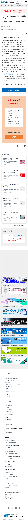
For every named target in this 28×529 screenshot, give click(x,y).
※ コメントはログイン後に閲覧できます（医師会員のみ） (14, 240)
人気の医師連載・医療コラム (11, 378)
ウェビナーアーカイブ (11, 391)
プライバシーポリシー (9, 483)
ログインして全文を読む (14, 90)
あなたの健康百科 (10, 432)
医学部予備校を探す (9, 414)
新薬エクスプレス (10, 389)
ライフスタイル (8, 434)
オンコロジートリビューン (12, 422)
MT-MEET (8, 447)
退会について (8, 495)
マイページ (7, 397)
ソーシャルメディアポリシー (11, 485)
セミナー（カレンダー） (10, 401)
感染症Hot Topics (10, 386)
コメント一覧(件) (8, 231)
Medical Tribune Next (11, 458)
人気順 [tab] (8, 235)
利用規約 (6, 479)
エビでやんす (7, 407)
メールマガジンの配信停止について (13, 492)
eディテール (7, 399)
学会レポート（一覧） (9, 380)
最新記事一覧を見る (20, 226)
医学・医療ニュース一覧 (19, 5)
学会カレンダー (8, 405)
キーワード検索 (8, 409)
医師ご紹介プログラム (9, 412)
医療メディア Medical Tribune (7, 5)
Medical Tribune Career (11, 453)
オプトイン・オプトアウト (10, 481)
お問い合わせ (7, 472)
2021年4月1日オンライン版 (11, 74)
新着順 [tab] (20, 235)
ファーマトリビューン (11, 426)
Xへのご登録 (7, 464)
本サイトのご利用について (10, 476)
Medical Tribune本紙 (11, 442)
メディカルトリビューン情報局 (13, 384)
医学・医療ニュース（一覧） (11, 376)
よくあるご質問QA (8, 474)
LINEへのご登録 (8, 466)
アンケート (7, 403)
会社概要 (6, 487)
